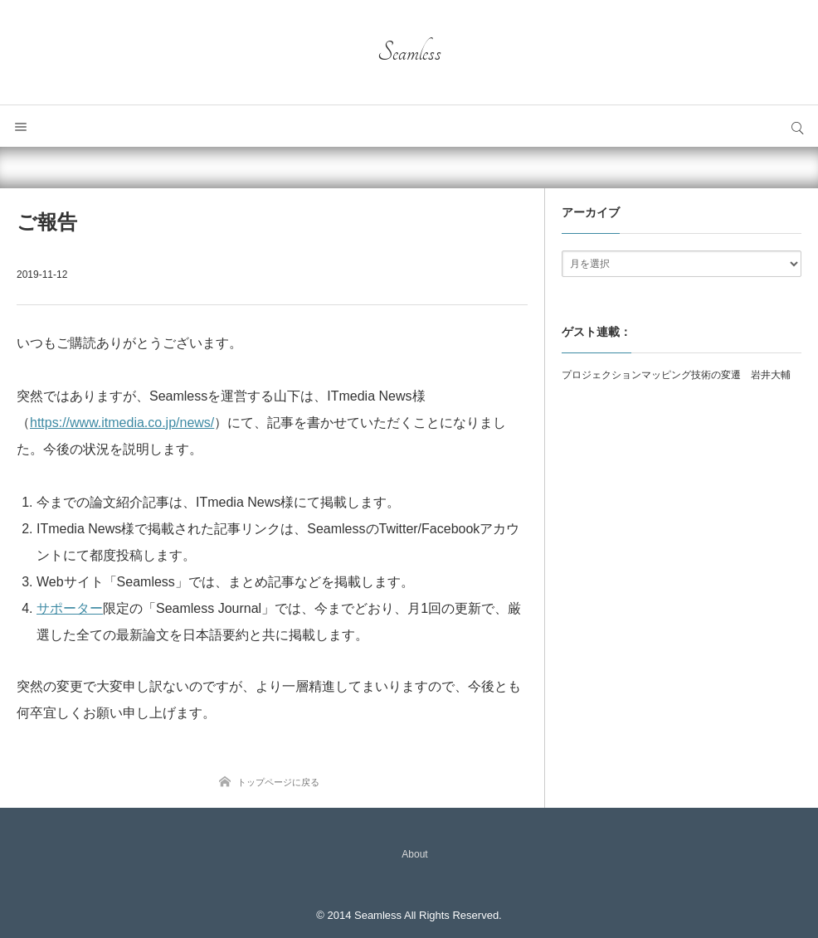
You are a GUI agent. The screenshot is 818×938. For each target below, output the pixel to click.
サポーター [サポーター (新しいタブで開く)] (70, 608)
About (414, 854)
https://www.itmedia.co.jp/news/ (122, 423)
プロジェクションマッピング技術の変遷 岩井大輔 (676, 375)
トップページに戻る (278, 782)
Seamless (409, 52)
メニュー (20, 126)
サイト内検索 (797, 126)
